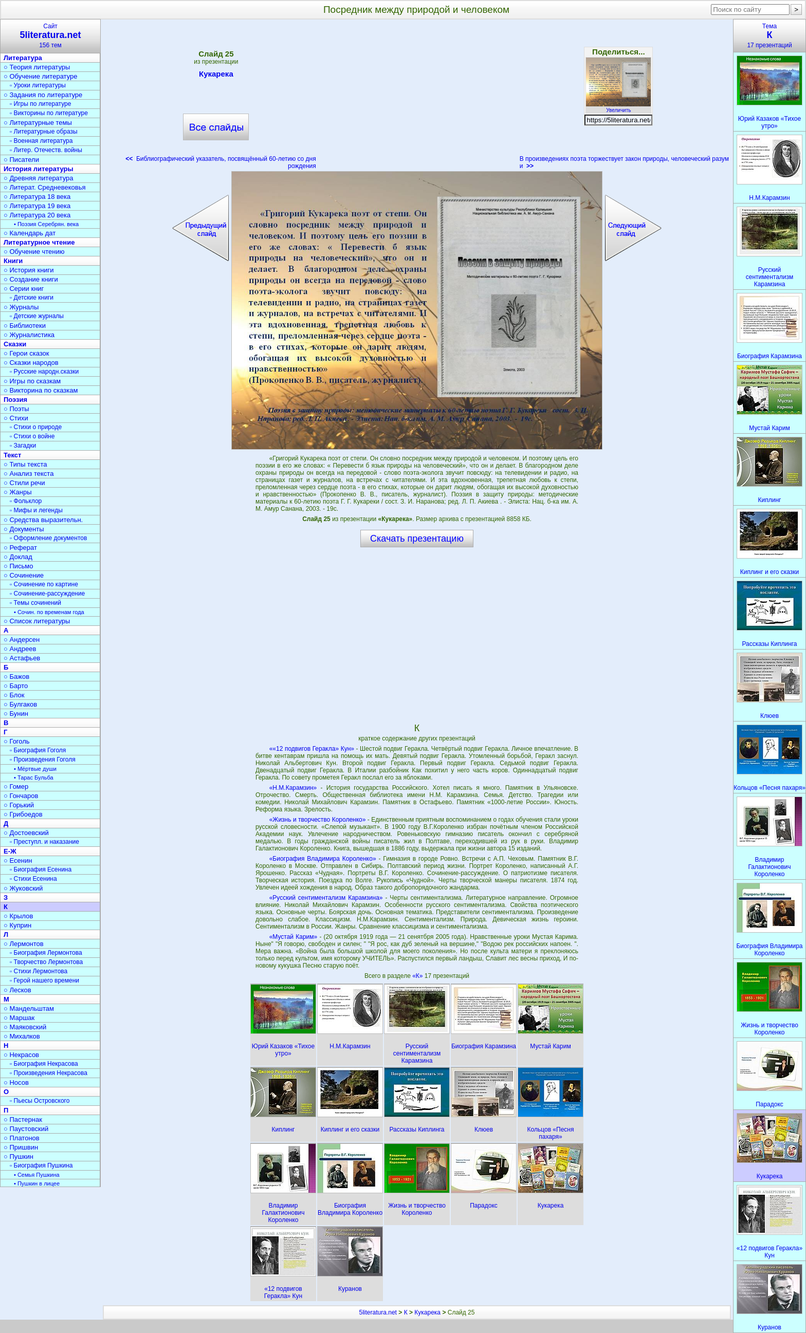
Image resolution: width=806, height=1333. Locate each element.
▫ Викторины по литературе (49, 113)
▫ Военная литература (41, 140)
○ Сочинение (24, 575)
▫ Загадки (23, 445)
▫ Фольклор (26, 501)
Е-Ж (10, 851)
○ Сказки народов (31, 362)
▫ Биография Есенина (40, 869)
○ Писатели (21, 159)
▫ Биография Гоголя (38, 750)
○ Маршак (19, 1018)
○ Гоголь (17, 741)
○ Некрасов (21, 1055)
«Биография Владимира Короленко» (322, 858)
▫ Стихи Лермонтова (38, 971)
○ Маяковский (25, 1027)
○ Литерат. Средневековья (45, 187)
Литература (23, 58)
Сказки (15, 344)
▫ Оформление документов (48, 538)
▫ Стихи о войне (32, 436)
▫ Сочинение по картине (44, 584)
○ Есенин (18, 860)
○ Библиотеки (25, 325)
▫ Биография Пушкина (41, 1165)
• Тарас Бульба (33, 777)
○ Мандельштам (29, 1008)
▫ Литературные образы (44, 131)
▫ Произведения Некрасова (48, 1073)
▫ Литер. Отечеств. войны (46, 150)
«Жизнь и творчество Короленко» (317, 819)
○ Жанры (18, 492)
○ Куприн (17, 925)
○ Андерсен (22, 639)
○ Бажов (16, 676)
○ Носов (16, 1082)
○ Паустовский (26, 1129)
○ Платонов (22, 1138)
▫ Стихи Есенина (33, 878)
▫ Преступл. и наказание (44, 841)
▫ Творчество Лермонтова (46, 962)
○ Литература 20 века (37, 215)
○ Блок (14, 695)
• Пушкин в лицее (37, 1183)
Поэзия (15, 399)
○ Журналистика (29, 335)
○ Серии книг (24, 288)
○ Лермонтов (24, 944)
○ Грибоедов (23, 814)
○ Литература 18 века (37, 196)
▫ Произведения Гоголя (43, 759)
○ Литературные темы (38, 122)
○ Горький (19, 805)
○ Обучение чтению (34, 251)
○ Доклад (18, 557)
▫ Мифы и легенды (36, 510)
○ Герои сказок (26, 353)
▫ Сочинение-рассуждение (47, 593)
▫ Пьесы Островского (39, 1100)
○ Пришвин (21, 1147)
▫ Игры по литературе (40, 103)
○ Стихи (16, 418)
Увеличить (618, 107)
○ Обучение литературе (41, 76)
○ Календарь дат (30, 233)
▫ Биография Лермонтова (46, 952)
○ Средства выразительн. (43, 520)
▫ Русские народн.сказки (44, 371)
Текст (12, 455)
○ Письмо (18, 566)
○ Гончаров (21, 796)
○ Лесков (17, 990)
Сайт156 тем (50, 36)
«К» (418, 975)
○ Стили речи (24, 483)
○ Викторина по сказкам (41, 390)
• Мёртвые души (35, 769)
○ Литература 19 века (37, 206)
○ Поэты (16, 409)
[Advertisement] (418, 98)
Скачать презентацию (417, 538)
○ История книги (29, 270)
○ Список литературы (37, 621)
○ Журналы (21, 307)
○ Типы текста (25, 464)
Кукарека (216, 75)
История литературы (39, 169)
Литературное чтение (39, 242)
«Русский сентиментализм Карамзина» (326, 897)
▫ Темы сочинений (35, 602)
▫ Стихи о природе (36, 427)
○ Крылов (18, 916)
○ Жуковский (23, 888)
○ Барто (16, 686)
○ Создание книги (31, 279)
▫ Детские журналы (37, 316)
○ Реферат (20, 547)
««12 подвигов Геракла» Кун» (311, 748)
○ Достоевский (26, 833)
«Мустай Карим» (293, 936)
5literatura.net (378, 1312)
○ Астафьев (22, 658)
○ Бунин (16, 713)
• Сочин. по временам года (49, 612)
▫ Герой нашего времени (44, 980)
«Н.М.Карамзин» (293, 787)
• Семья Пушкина (37, 1175)
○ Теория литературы (37, 67)
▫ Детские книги (31, 297)
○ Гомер (16, 786)
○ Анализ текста (28, 473)
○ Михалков (22, 1036)
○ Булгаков (20, 704)
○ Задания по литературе (43, 95)
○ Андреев (20, 649)
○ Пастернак (23, 1119)
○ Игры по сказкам (32, 381)
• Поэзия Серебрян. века (46, 224)
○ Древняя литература (38, 178)
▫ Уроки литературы (38, 85)
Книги (13, 261)
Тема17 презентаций (769, 36)
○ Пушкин (18, 1156)
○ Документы (24, 529)
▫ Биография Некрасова (44, 1063)
